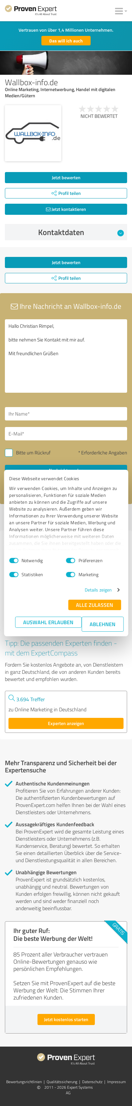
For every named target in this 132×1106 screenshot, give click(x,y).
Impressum (116, 1081)
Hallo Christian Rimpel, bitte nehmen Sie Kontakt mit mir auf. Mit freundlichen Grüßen (66, 356)
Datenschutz (92, 1081)
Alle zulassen (94, 604)
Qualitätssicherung (62, 1081)
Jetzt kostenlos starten (66, 1019)
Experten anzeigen (66, 723)
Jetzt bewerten (66, 177)
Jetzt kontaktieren (66, 209)
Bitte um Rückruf (33, 452)
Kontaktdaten (81, 232)
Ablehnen (102, 624)
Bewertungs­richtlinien (24, 1081)
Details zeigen (98, 590)
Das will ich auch (66, 40)
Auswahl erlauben (48, 622)
